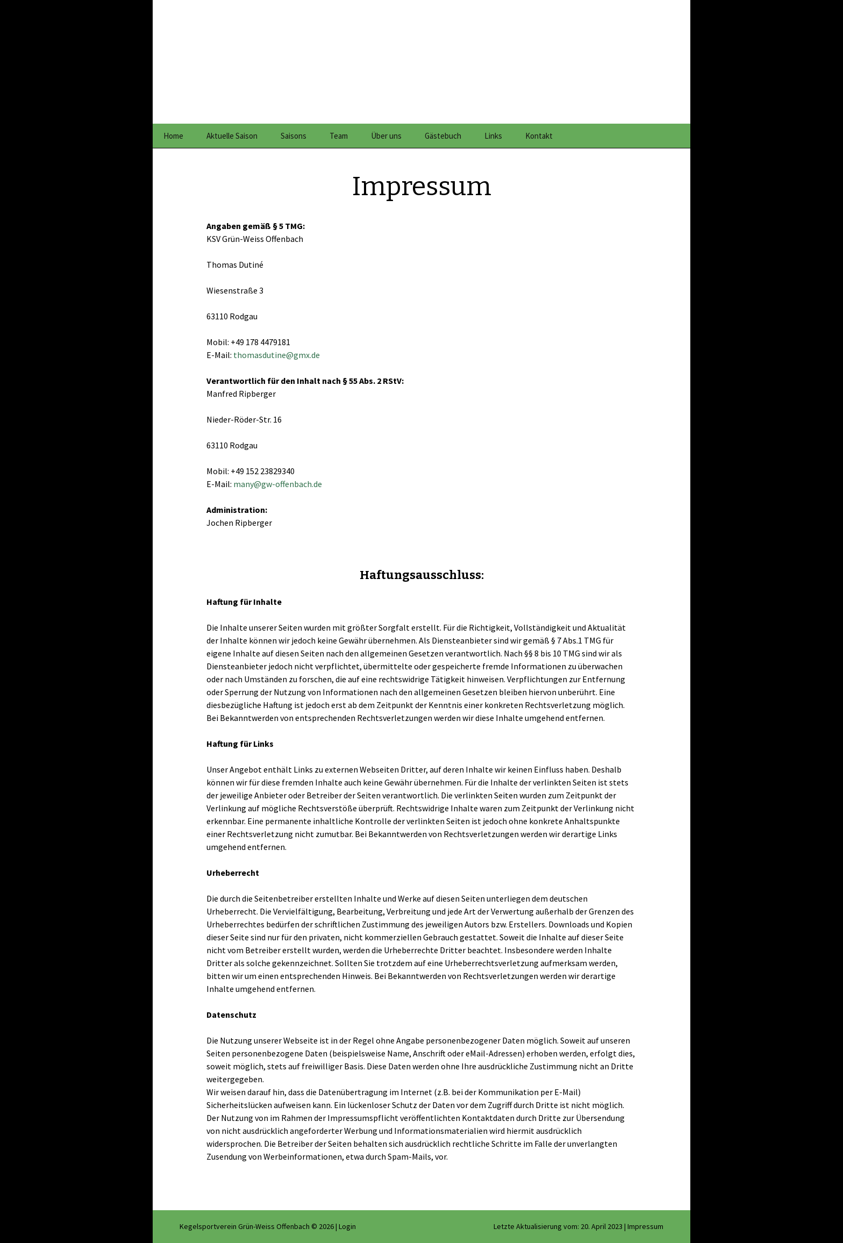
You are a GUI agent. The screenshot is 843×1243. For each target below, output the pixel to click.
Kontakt (539, 136)
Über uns (386, 136)
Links (493, 136)
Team (339, 136)
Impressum (645, 1226)
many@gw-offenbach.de (277, 483)
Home (173, 136)
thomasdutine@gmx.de (276, 354)
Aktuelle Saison (232, 136)
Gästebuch (443, 136)
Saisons (293, 136)
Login (347, 1226)
